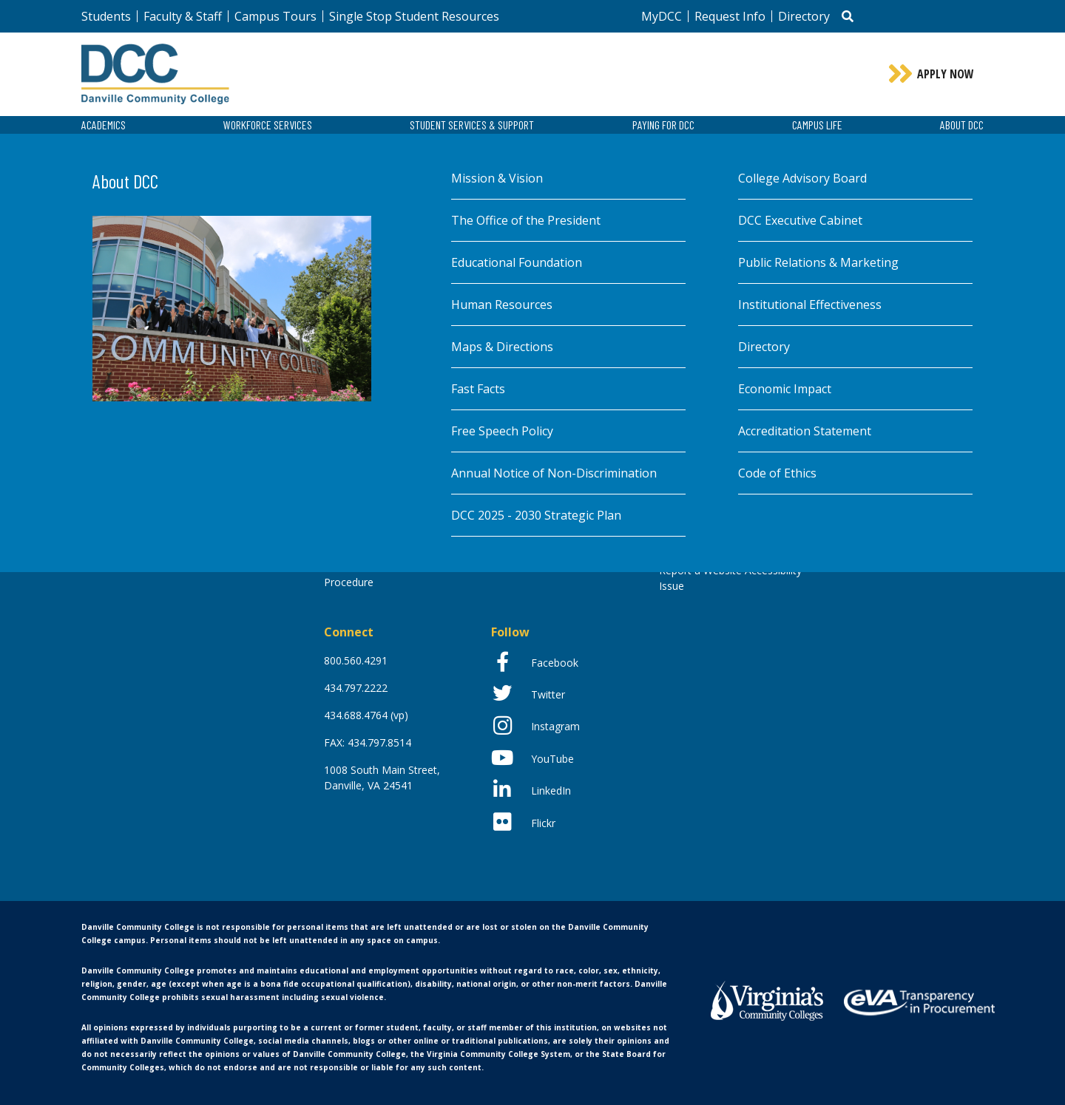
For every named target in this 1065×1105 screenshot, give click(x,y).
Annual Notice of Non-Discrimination (554, 473)
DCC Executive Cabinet (800, 220)
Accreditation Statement (804, 431)
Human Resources (501, 304)
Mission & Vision (497, 178)
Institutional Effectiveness (810, 304)
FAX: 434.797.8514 (367, 742)
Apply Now (945, 74)
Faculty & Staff (182, 16)
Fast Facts (478, 389)
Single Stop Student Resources (414, 16)
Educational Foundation (516, 262)
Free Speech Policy (502, 431)
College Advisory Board (802, 178)
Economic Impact (784, 389)
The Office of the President (526, 220)
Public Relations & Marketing (818, 262)
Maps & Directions (502, 347)
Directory (804, 16)
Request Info (729, 16)
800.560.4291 (356, 660)
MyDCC (661, 16)
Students (106, 16)
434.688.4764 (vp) (366, 715)
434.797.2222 (356, 688)
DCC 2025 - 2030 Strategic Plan (536, 515)
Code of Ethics (777, 473)
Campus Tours (275, 16)
